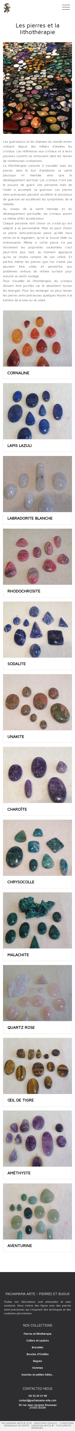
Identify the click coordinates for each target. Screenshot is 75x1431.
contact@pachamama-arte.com (37, 1400)
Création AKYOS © (42, 1425)
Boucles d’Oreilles (38, 1354)
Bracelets (37, 1347)
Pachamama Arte (12, 1423)
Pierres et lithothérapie (37, 1333)
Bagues (37, 1361)
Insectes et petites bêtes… (37, 1374)
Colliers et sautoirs (37, 1340)
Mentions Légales (45, 1423)
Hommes (37, 1367)
